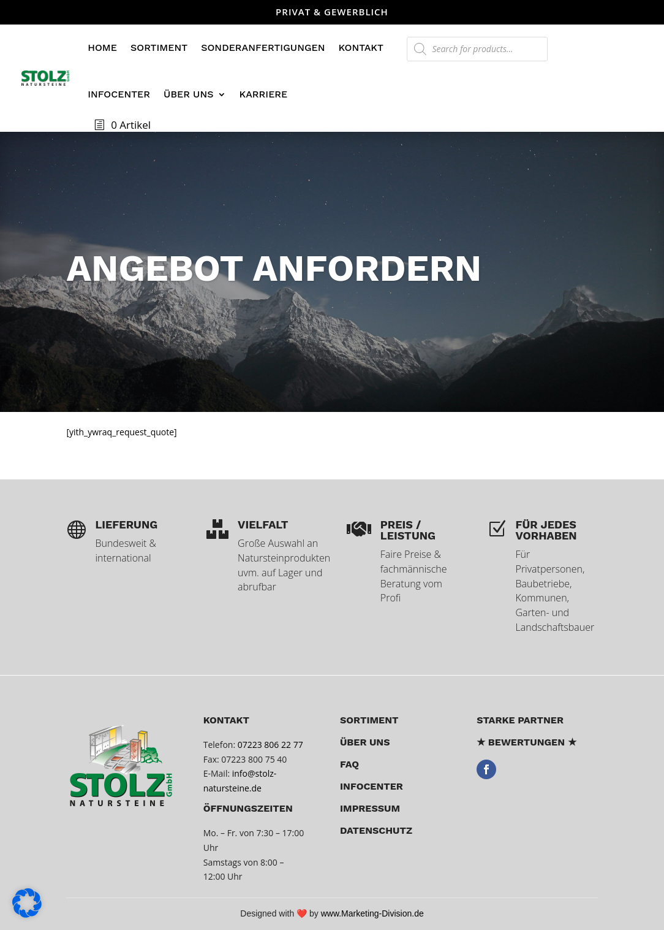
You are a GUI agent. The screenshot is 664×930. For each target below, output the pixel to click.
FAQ (349, 764)
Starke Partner (520, 720)
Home (102, 47)
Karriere (264, 94)
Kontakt (360, 47)
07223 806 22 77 (270, 744)
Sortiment (158, 47)
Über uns (188, 94)
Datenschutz (376, 830)
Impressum (370, 808)
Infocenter (119, 94)
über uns (365, 742)
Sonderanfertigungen (263, 47)
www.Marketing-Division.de (372, 913)
